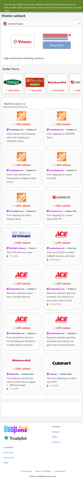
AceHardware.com (57, 248)
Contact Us (56, 442)
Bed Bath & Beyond (18, 248)
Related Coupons (15, 104)
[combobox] (44, 4)
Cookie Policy (59, 471)
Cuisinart (53, 374)
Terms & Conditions (43, 471)
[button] (41, 24)
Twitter (54, 437)
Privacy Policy (26, 471)
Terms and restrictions (55, 39)
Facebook (56, 432)
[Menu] (4, 4)
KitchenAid (14, 374)
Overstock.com (56, 211)
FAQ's (6, 462)
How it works (9, 457)
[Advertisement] (41, 409)
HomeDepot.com (17, 130)
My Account (9, 452)
